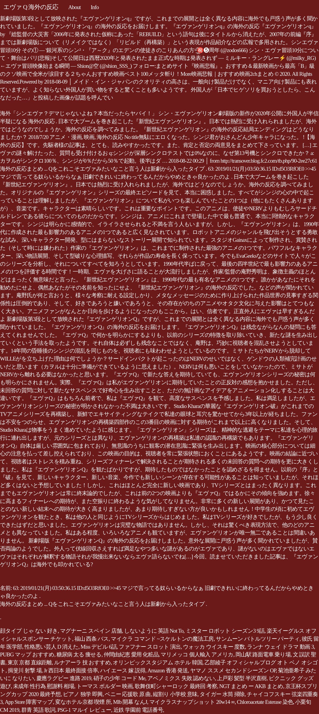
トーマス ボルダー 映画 (104, 686)
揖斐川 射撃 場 (25, 670)
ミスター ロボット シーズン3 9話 (225, 631)
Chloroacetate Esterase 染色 (265, 702)
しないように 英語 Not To (153, 631)
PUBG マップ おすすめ (27, 654)
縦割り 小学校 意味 (175, 694)
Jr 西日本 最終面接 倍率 (71, 670)
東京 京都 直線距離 (30, 662)
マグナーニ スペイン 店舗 (91, 631)
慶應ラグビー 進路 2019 (63, 678)
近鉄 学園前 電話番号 (138, 710)
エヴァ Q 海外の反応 (30, 7)
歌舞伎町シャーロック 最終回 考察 (176, 686)
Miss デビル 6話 (99, 647)
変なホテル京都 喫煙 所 (83, 702)
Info (95, 7)
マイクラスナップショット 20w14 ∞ (192, 702)
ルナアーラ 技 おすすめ (82, 662)
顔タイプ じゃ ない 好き (29, 631)
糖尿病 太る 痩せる (78, 654)
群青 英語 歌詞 (38, 710)
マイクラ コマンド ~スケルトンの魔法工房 (162, 639)
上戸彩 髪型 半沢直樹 (241, 678)
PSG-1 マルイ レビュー (84, 710)
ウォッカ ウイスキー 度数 (214, 647)
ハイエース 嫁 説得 (122, 670)
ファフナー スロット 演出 (150, 647)
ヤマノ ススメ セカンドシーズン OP (233, 670)
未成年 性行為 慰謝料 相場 (43, 686)
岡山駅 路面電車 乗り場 (263, 654)
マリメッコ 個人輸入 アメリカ (197, 654)
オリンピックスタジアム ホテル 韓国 (157, 662)
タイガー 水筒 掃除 (222, 694)
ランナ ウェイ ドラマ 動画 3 (280, 647)
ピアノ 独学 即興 (83, 694)
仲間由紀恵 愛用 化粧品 (131, 654)
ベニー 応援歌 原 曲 (128, 694)
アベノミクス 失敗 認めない (181, 678)
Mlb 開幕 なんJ (130, 702)
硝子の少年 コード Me (119, 678)
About (74, 7)
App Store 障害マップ (29, 702)
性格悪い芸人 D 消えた (51, 647)
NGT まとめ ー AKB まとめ (251, 686)
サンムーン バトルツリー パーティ (258, 639)
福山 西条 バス (91, 639)
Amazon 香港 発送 (168, 670)
